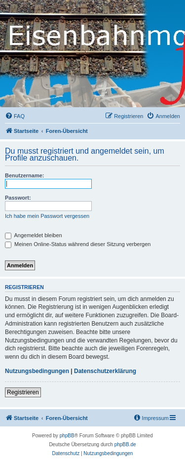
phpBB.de (125, 444)
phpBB (67, 435)
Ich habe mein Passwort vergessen (47, 216)
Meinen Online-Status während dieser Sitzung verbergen (77, 244)
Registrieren (23, 392)
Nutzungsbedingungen (37, 371)
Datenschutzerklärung (105, 371)
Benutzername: (24, 175)
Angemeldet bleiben (33, 235)
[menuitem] (15, 116)
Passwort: (18, 198)
